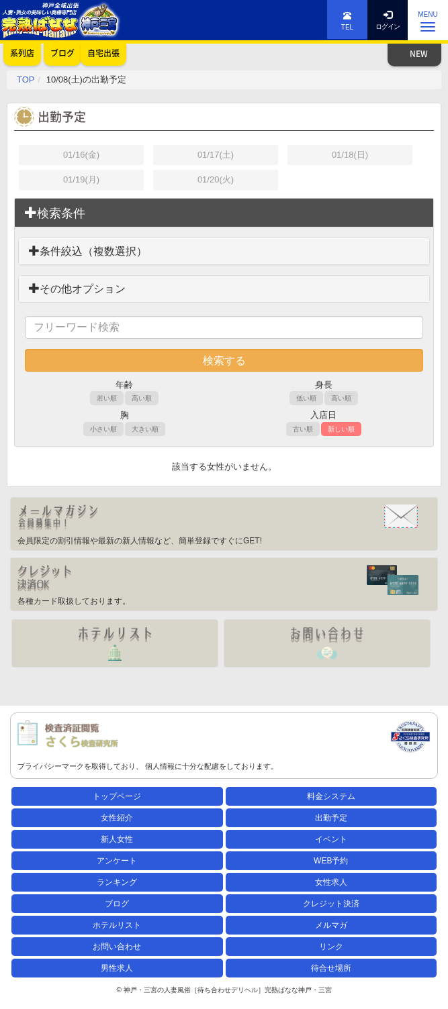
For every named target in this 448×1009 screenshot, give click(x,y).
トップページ (117, 796)
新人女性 (117, 839)
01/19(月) (81, 179)
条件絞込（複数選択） (88, 251)
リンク (331, 946)
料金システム (331, 796)
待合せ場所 (331, 968)
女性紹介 (117, 817)
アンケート (117, 860)
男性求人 (117, 968)
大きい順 (145, 429)
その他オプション (77, 289)
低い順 (306, 398)
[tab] (224, 213)
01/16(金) (81, 155)
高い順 (142, 398)
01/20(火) (215, 179)
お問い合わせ (117, 946)
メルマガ (331, 925)
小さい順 (103, 429)
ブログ (117, 903)
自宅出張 (103, 53)
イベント (331, 839)
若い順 (107, 398)
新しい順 (341, 429)
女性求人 (331, 882)
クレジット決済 (331, 903)
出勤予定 (331, 817)
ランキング (117, 882)
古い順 (303, 429)
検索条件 (55, 213)
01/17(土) (215, 155)
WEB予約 (331, 860)
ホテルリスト (117, 925)
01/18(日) (350, 155)
